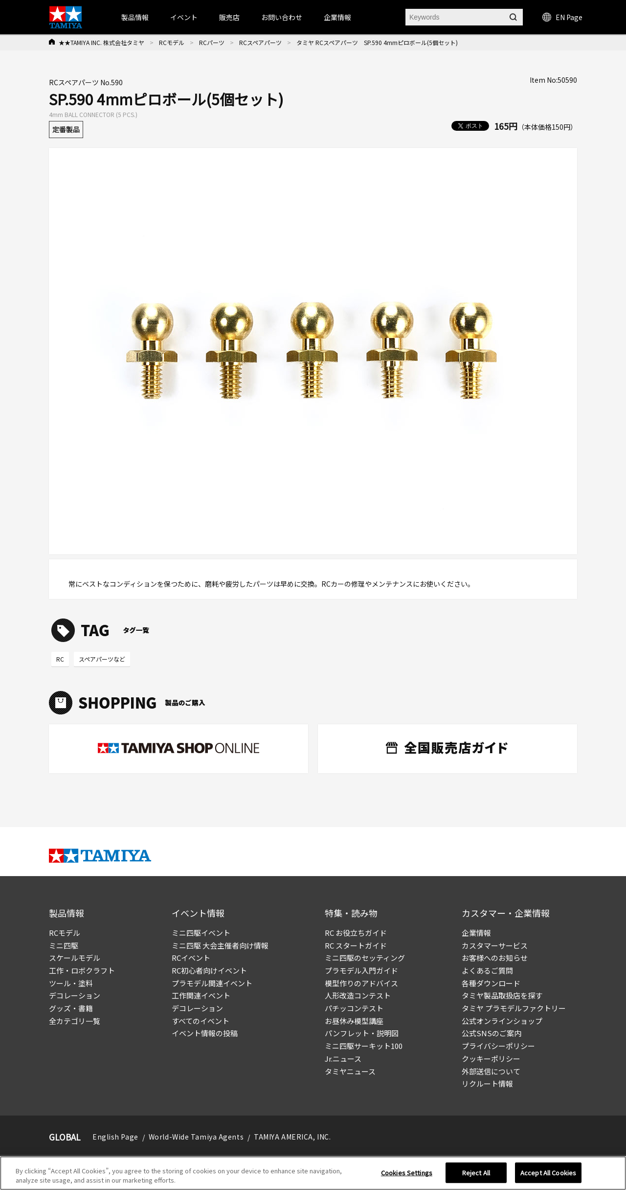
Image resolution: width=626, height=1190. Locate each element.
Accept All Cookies (548, 1172)
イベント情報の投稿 (205, 1033)
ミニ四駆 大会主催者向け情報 (220, 945)
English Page (115, 1137)
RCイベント (191, 957)
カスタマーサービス (495, 945)
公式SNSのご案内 (491, 1033)
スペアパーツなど (102, 659)
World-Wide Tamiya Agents (196, 1137)
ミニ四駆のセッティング (365, 957)
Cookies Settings (406, 1172)
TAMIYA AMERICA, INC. (292, 1137)
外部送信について (491, 1071)
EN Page (562, 17)
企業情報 (476, 933)
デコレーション (74, 995)
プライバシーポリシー (498, 1046)
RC (60, 659)
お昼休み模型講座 (354, 1021)
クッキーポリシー (491, 1058)
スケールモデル (74, 957)
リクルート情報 (487, 1083)
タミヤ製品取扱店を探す (502, 995)
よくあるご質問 (487, 970)
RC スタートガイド (356, 945)
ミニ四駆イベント (201, 933)
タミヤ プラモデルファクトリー (514, 1008)
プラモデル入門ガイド (361, 970)
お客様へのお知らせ (495, 957)
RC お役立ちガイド (356, 933)
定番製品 (66, 129)
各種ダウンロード (491, 983)
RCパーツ (211, 42)
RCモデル (171, 42)
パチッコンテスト (354, 1008)
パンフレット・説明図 (362, 1033)
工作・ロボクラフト (82, 970)
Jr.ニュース (343, 1058)
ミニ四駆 (63, 945)
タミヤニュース (350, 1071)
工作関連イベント (201, 995)
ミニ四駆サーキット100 (363, 1046)
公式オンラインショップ (502, 1021)
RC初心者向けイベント (209, 970)
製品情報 (135, 17)
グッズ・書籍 (71, 1008)
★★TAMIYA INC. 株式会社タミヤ (101, 42)
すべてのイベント (200, 1021)
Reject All (476, 1172)
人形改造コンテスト (358, 995)
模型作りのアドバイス (361, 983)
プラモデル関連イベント (212, 983)
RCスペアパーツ (260, 42)
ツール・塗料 (71, 983)
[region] (313, 1173)
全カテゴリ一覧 (74, 1021)
